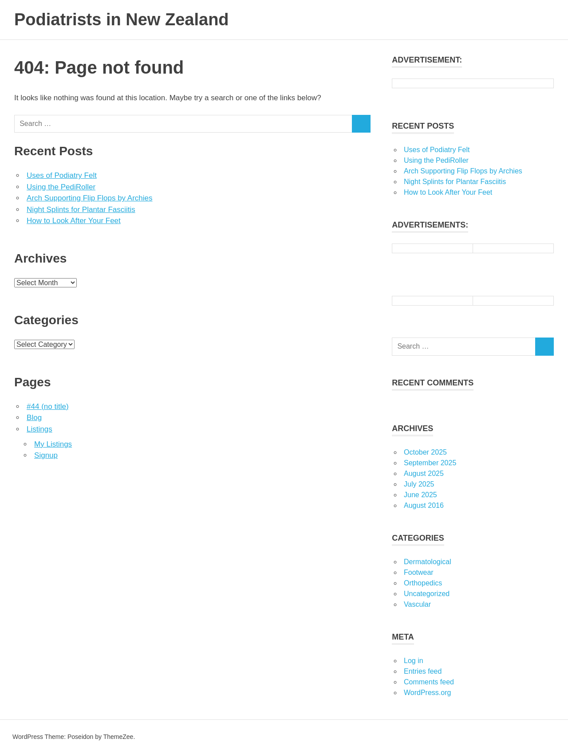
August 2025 (424, 473)
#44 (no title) (48, 406)
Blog (34, 417)
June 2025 (420, 495)
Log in (413, 660)
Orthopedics (423, 583)
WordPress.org (427, 692)
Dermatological (427, 562)
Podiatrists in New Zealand (121, 19)
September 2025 (430, 463)
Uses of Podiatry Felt (62, 175)
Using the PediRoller (61, 187)
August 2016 (424, 505)
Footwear (419, 572)
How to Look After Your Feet (74, 220)
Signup (46, 455)
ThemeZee (118, 736)
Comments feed (429, 682)
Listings (39, 429)
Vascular (417, 604)
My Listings (53, 444)
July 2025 (419, 484)
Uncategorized (427, 593)
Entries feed (423, 671)
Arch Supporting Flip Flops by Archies (89, 198)
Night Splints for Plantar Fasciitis (81, 209)
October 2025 (425, 452)
